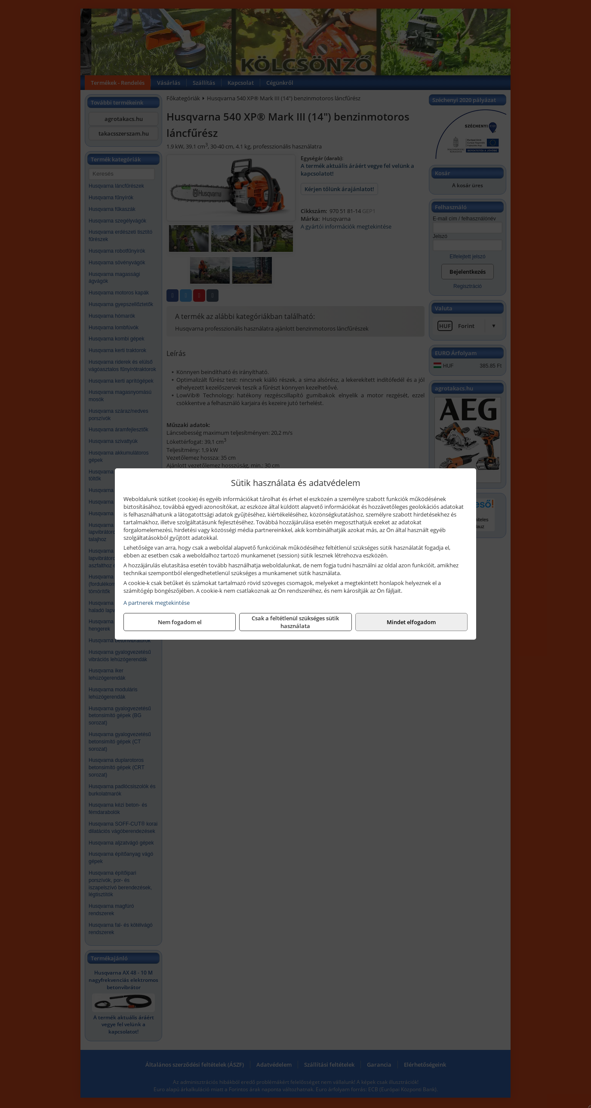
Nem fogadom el (180, 622)
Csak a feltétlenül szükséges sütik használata (295, 622)
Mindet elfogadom (411, 622)
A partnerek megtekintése (156, 603)
